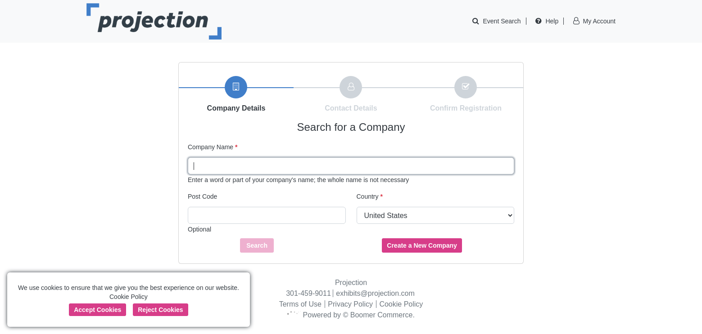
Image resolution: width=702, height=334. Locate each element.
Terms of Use (300, 304)
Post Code (202, 196)
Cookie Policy (401, 304)
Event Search (502, 21)
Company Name (213, 147)
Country (370, 196)
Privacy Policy (350, 304)
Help (551, 21)
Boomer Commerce (381, 315)
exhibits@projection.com (375, 293)
